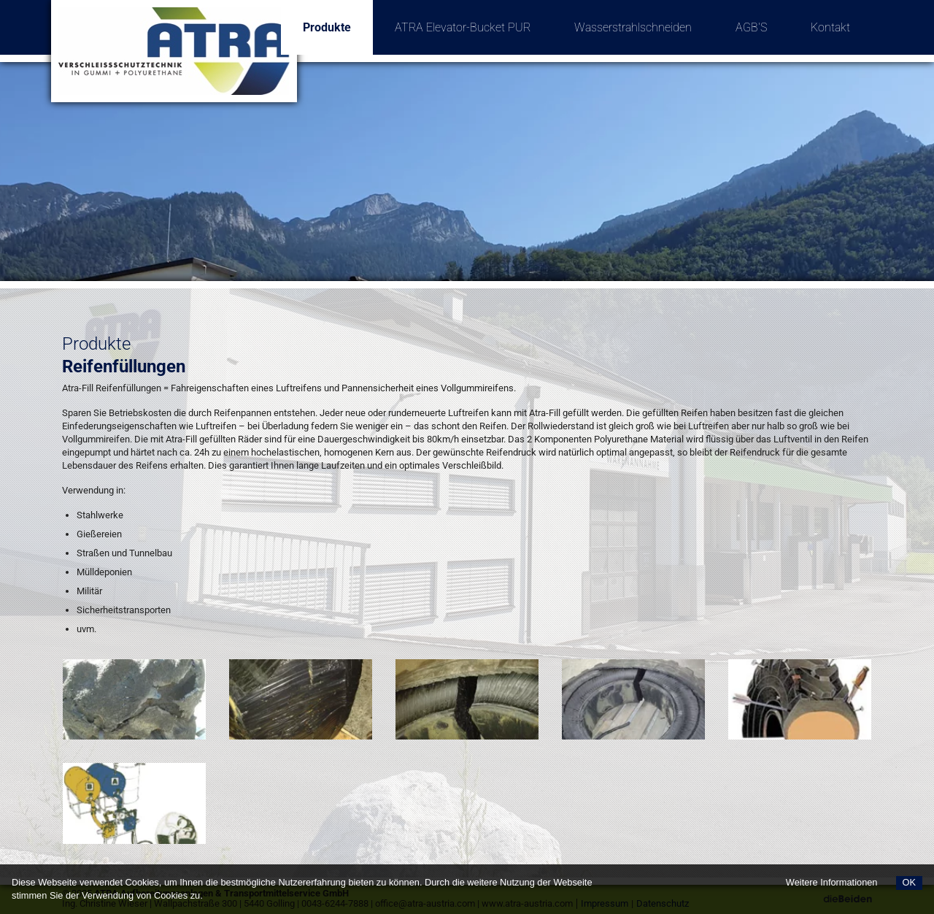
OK (909, 882)
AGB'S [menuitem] (751, 27)
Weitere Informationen (832, 882)
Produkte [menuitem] (338, 17)
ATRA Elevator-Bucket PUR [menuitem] (462, 27)
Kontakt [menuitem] (830, 27)
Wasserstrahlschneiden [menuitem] (633, 27)
